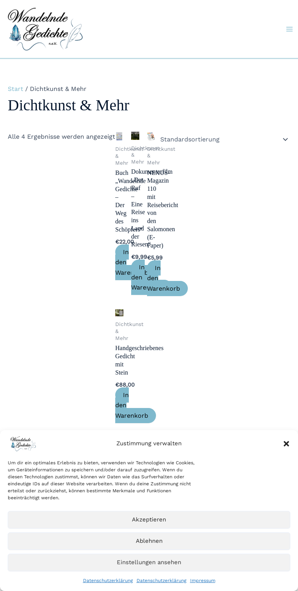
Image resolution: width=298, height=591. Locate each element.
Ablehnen (149, 540)
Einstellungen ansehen (149, 562)
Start (15, 88)
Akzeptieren (149, 519)
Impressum (202, 580)
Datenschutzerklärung (108, 580)
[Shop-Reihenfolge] (222, 139)
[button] (286, 444)
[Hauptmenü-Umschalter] (289, 29)
